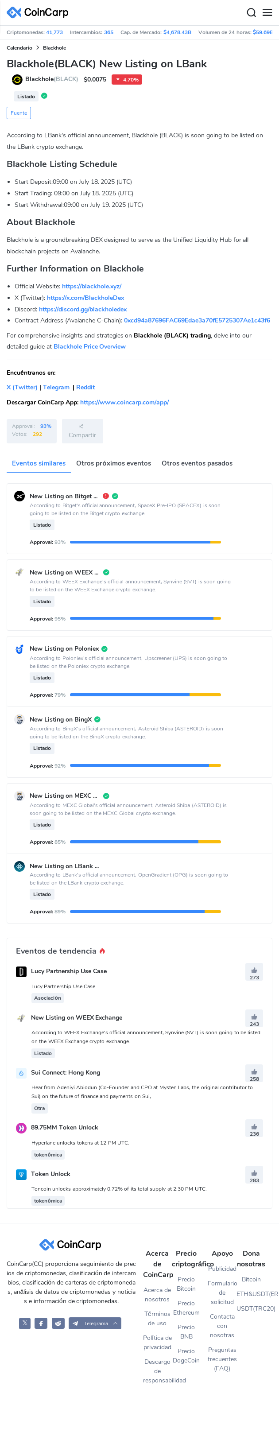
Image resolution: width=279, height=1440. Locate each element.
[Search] (251, 13)
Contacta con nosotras (222, 1325)
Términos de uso (157, 1318)
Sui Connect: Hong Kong (65, 1072)
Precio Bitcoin (186, 1284)
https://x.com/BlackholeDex (85, 298)
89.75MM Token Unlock (64, 1128)
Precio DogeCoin (186, 1356)
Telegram (55, 387)
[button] (95, 1323)
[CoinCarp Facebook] (41, 1323)
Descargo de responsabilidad (157, 1371)
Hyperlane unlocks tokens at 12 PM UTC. (80, 1142)
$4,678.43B (177, 32)
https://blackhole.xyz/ (91, 286)
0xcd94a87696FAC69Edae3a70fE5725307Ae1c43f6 (197, 320)
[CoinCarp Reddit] (58, 1323)
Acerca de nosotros (157, 1295)
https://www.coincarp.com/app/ (124, 402)
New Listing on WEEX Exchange (77, 1017)
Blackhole (54, 47)
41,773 (54, 32)
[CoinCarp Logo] (40, 12)
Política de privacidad (157, 1342)
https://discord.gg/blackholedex (83, 309)
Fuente (19, 112)
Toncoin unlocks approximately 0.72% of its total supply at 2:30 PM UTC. (119, 1188)
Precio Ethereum (186, 1308)
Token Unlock (50, 1174)
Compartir (82, 431)
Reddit (85, 387)
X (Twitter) (22, 387)
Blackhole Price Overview (90, 346)
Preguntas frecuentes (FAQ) (222, 1359)
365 (108, 32)
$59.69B (263, 32)
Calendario (19, 47)
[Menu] (267, 13)
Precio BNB (186, 1332)
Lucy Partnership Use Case (69, 971)
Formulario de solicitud (222, 1292)
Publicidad (222, 1269)
